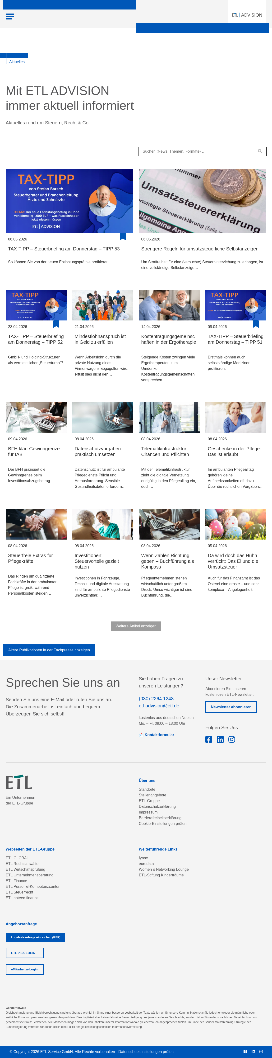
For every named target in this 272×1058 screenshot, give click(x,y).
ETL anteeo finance (22, 898)
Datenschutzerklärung (157, 806)
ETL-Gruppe (149, 801)
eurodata (146, 864)
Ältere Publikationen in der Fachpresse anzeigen (49, 650)
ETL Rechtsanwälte (22, 864)
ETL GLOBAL (17, 858)
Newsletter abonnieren (231, 707)
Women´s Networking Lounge (164, 869)
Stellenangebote (152, 795)
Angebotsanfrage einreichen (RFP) (35, 937)
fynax (143, 858)
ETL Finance (16, 881)
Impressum (148, 812)
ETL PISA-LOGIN (23, 953)
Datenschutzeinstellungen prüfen (146, 1052)
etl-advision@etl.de (159, 705)
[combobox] (203, 151)
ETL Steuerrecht (19, 892)
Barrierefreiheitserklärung (160, 818)
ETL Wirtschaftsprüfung (25, 869)
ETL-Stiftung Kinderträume (161, 875)
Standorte (147, 789)
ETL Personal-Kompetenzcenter (33, 886)
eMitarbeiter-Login (24, 969)
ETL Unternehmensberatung (29, 875)
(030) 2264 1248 (156, 698)
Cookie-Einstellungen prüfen (163, 824)
